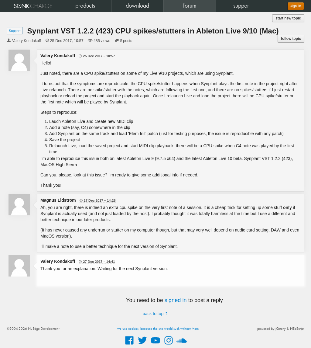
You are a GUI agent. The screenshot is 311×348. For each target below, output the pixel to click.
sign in (295, 6)
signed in (176, 300)
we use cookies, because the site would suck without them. (158, 329)
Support (15, 31)
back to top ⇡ (155, 313)
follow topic (291, 39)
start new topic (288, 18)
